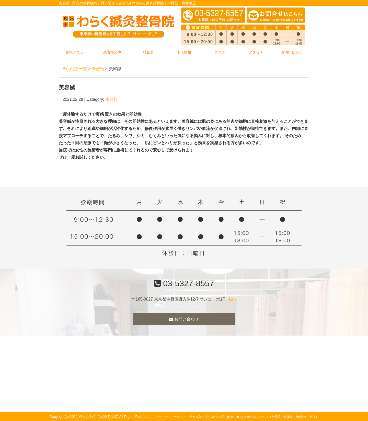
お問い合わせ (291, 52)
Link (232, 299)
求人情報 (184, 52)
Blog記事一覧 (75, 69)
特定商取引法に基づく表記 (207, 417)
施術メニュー (76, 52)
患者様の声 (112, 52)
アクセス (256, 52)
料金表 (148, 52)
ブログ (219, 52)
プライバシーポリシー (170, 417)
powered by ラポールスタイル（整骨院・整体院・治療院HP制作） (273, 417)
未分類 (98, 69)
